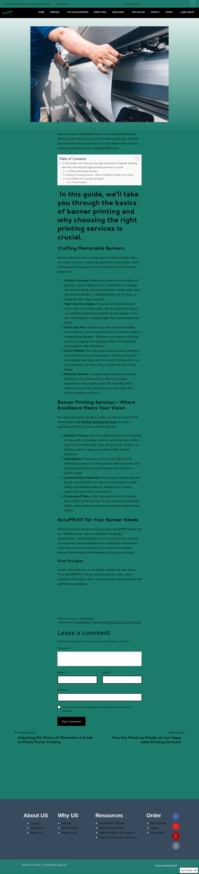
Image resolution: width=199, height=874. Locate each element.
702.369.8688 (61, 4)
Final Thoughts (79, 182)
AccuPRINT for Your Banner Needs (85, 178)
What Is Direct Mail (111, 828)
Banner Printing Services (111, 622)
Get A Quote (158, 823)
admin (91, 618)
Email (106, 672)
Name (61, 672)
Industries (118, 12)
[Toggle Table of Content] (136, 158)
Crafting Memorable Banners (82, 171)
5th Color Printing (77, 12)
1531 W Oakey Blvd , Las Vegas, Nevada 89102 (26, 4)
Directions (37, 828)
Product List (69, 832)
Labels (154, 828)
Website (62, 690)
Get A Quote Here (131, 4)
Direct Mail (100, 12)
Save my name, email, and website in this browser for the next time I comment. (97, 709)
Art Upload (138, 12)
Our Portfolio (69, 828)
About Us (36, 832)
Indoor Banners (133, 622)
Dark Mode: (189, 870)
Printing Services (82, 622)
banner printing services (99, 422)
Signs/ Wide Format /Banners (118, 837)
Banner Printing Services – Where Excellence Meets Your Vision (100, 174)
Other (170, 12)
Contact (35, 823)
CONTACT (155, 12)
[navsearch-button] (193, 3)
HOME (41, 12)
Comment (64, 648)
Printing (55, 12)
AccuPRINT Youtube (112, 823)
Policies (66, 823)
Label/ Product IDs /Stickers (117, 832)
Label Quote (187, 12)
